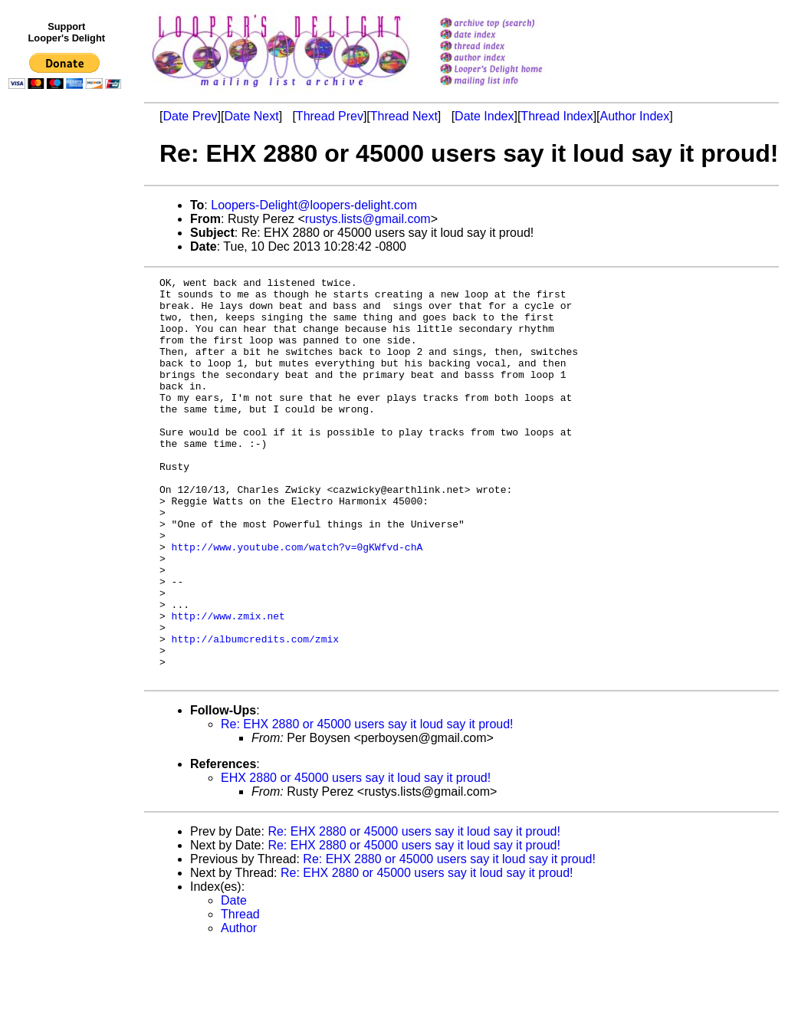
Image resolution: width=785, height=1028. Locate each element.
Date (234, 980)
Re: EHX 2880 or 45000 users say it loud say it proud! (367, 804)
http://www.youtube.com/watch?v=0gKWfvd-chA (297, 602)
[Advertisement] (67, 412)
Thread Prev (329, 116)
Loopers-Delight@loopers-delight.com (314, 205)
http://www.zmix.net (228, 684)
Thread (240, 994)
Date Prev (190, 116)
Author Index (635, 116)
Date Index (484, 116)
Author (239, 1008)
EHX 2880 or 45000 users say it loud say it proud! (356, 858)
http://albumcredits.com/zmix (255, 712)
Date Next (251, 116)
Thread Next (404, 116)
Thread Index (557, 116)
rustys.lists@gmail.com (368, 218)
